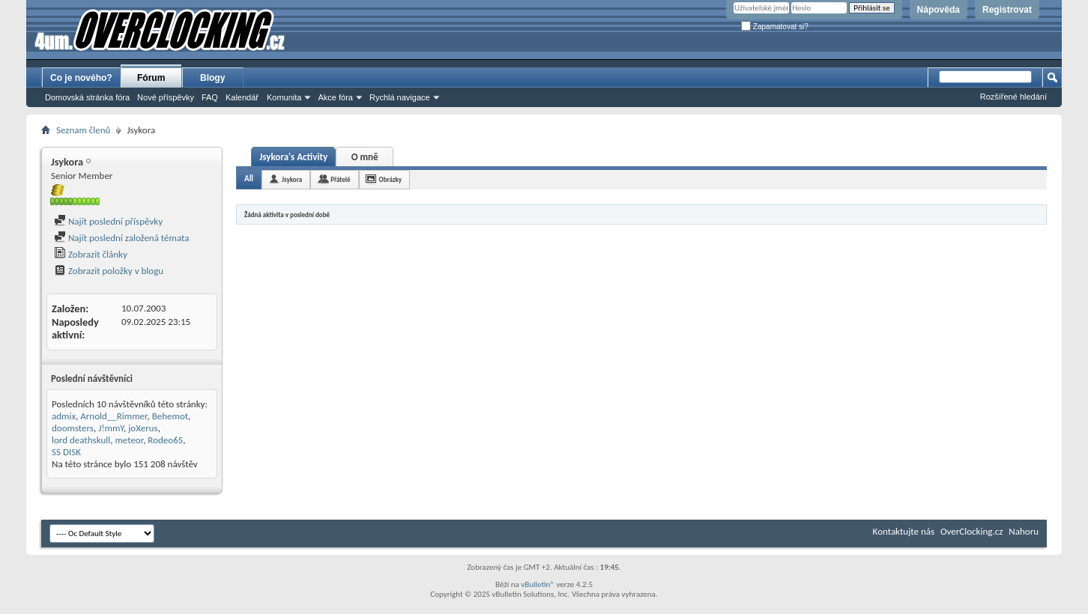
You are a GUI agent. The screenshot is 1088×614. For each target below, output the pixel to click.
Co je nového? (81, 78)
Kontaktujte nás (903, 531)
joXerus (142, 428)
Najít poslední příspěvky (108, 221)
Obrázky (390, 179)
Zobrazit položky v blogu (108, 270)
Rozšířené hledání (1013, 96)
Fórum (151, 78)
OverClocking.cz (971, 531)
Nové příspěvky (165, 97)
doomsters (73, 428)
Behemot (170, 416)
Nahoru (1024, 531)
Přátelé (340, 179)
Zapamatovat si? (775, 26)
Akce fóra (335, 97)
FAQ (210, 97)
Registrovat (1007, 9)
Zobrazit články (90, 254)
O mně (364, 156)
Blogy (212, 78)
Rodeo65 (165, 440)
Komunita (284, 97)
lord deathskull (81, 440)
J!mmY (111, 428)
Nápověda (938, 9)
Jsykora (292, 179)
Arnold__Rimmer (113, 416)
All (248, 178)
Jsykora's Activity (293, 156)
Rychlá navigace (399, 97)
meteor (129, 440)
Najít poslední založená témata (121, 237)
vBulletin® (537, 584)
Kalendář (242, 97)
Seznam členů (83, 130)
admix (64, 416)
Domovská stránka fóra (87, 97)
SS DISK (66, 452)
